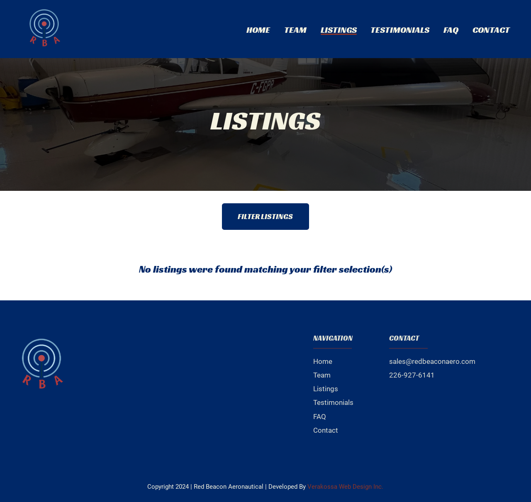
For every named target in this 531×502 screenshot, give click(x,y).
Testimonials (399, 29)
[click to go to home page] (44, 29)
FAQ (450, 29)
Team (295, 29)
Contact (491, 29)
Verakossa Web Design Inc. (345, 486)
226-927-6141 (412, 375)
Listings (339, 29)
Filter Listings (265, 216)
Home (258, 29)
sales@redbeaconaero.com (432, 361)
